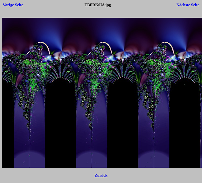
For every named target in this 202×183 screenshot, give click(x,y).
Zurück (101, 175)
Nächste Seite (187, 5)
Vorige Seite (13, 5)
